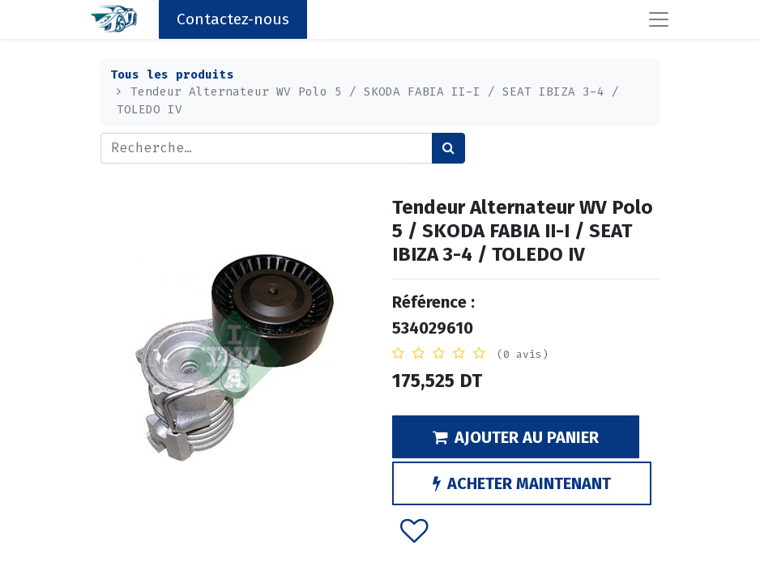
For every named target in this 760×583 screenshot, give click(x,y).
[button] (414, 529)
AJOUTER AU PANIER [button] (516, 437)
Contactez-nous (233, 19)
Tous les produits (172, 75)
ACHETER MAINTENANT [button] (522, 483)
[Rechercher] (448, 148)
